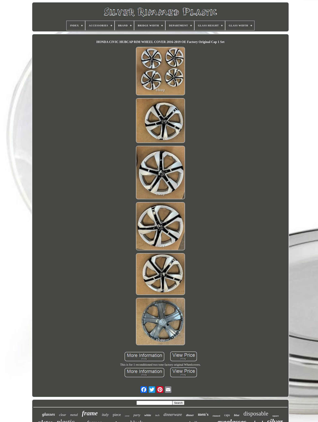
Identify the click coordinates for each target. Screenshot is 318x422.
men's (203, 414)
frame (90, 413)
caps (227, 415)
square (275, 416)
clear (62, 415)
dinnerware (172, 414)
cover (127, 416)
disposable (255, 413)
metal (74, 415)
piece (117, 414)
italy (105, 414)
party (136, 415)
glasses (48, 414)
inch (157, 415)
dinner (190, 415)
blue (237, 415)
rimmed (216, 416)
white (147, 415)
